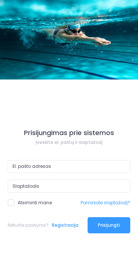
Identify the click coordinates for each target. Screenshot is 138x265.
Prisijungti (109, 225)
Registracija (65, 225)
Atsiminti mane (30, 202)
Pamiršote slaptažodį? (105, 202)
